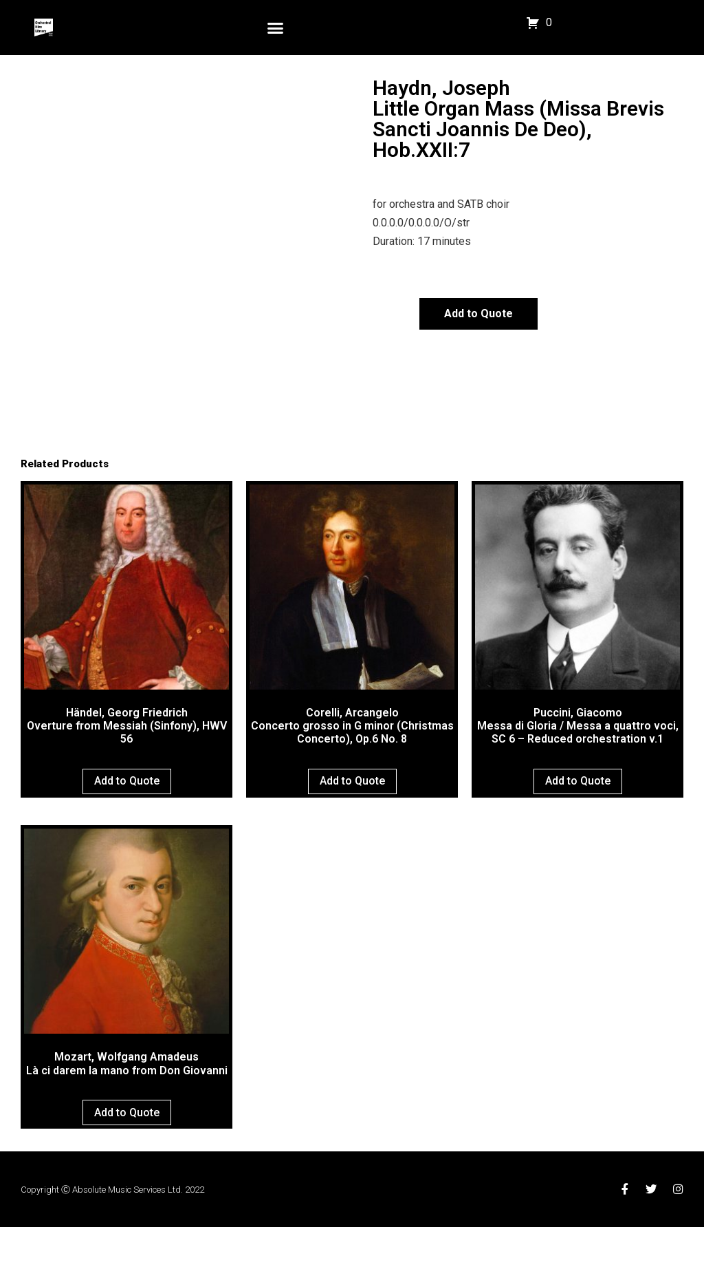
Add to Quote (478, 313)
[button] (276, 27)
